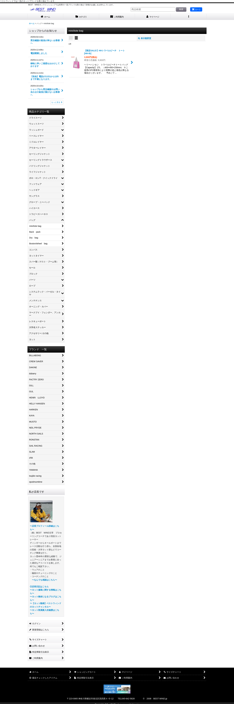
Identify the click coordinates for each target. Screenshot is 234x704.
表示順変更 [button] (144, 38)
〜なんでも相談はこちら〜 (44, 580)
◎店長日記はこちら (39, 586)
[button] (189, 17)
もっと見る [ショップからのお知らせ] (56, 102)
